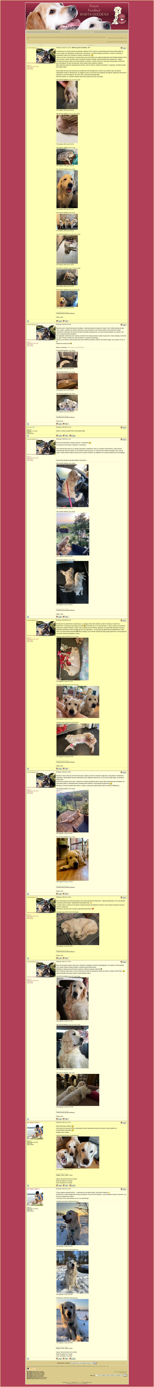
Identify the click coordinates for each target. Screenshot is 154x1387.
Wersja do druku (123, 1372)
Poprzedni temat (112, 38)
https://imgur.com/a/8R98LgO (75, 347)
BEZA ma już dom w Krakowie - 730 (117, 41)
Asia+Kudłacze (31, 48)
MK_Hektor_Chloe (32, 1122)
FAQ (61, 32)
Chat (87, 32)
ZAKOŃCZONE (58, 37)
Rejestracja (82, 32)
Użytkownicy (71, 32)
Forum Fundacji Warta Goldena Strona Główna (40, 37)
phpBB (69, 1382)
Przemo (79, 1382)
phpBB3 (81, 1383)
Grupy (77, 32)
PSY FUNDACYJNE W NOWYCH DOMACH (75, 37)
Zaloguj (92, 32)
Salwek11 (30, 427)
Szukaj (65, 32)
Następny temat (122, 38)
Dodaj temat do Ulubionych (120, 1371)
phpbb (75, 1383)
